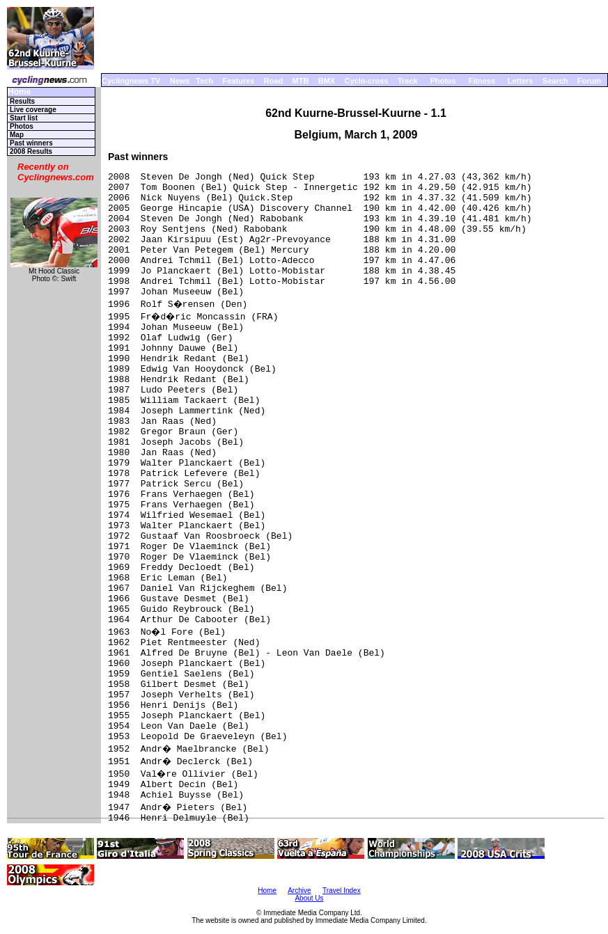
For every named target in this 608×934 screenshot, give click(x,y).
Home (19, 92)
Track (408, 81)
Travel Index (341, 890)
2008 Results (31, 151)
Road (273, 81)
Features (239, 81)
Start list (24, 118)
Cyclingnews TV (131, 81)
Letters (520, 81)
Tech (204, 81)
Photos (442, 81)
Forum (589, 81)
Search (555, 81)
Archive (299, 890)
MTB (301, 81)
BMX (326, 81)
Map (17, 134)
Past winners (31, 143)
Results (22, 101)
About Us (309, 898)
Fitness (481, 81)
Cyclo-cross (367, 81)
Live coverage (33, 109)
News (180, 81)
